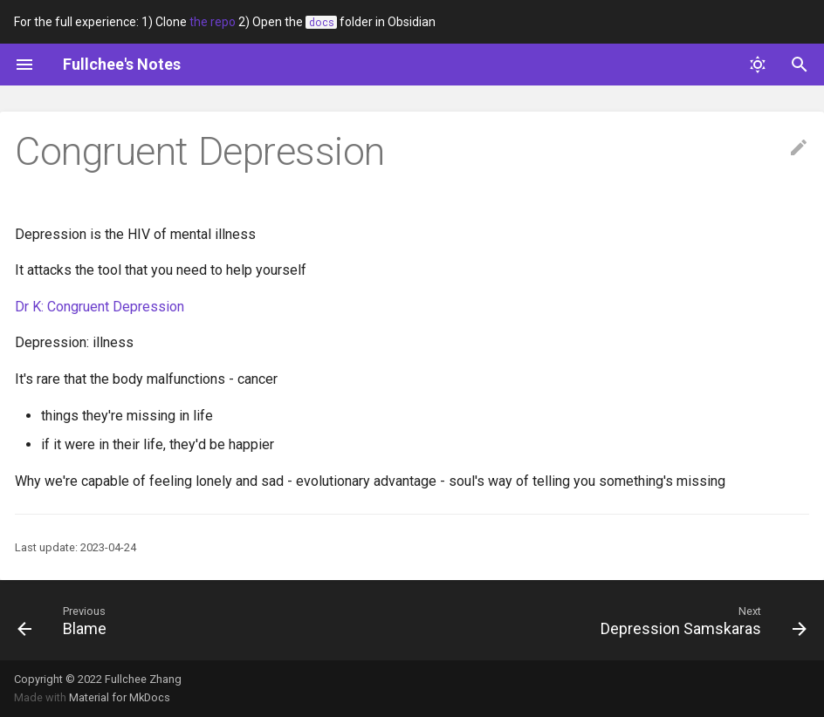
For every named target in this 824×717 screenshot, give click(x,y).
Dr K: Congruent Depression (99, 306)
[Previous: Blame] (65, 620)
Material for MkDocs (119, 697)
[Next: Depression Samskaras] (700, 620)
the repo (212, 22)
